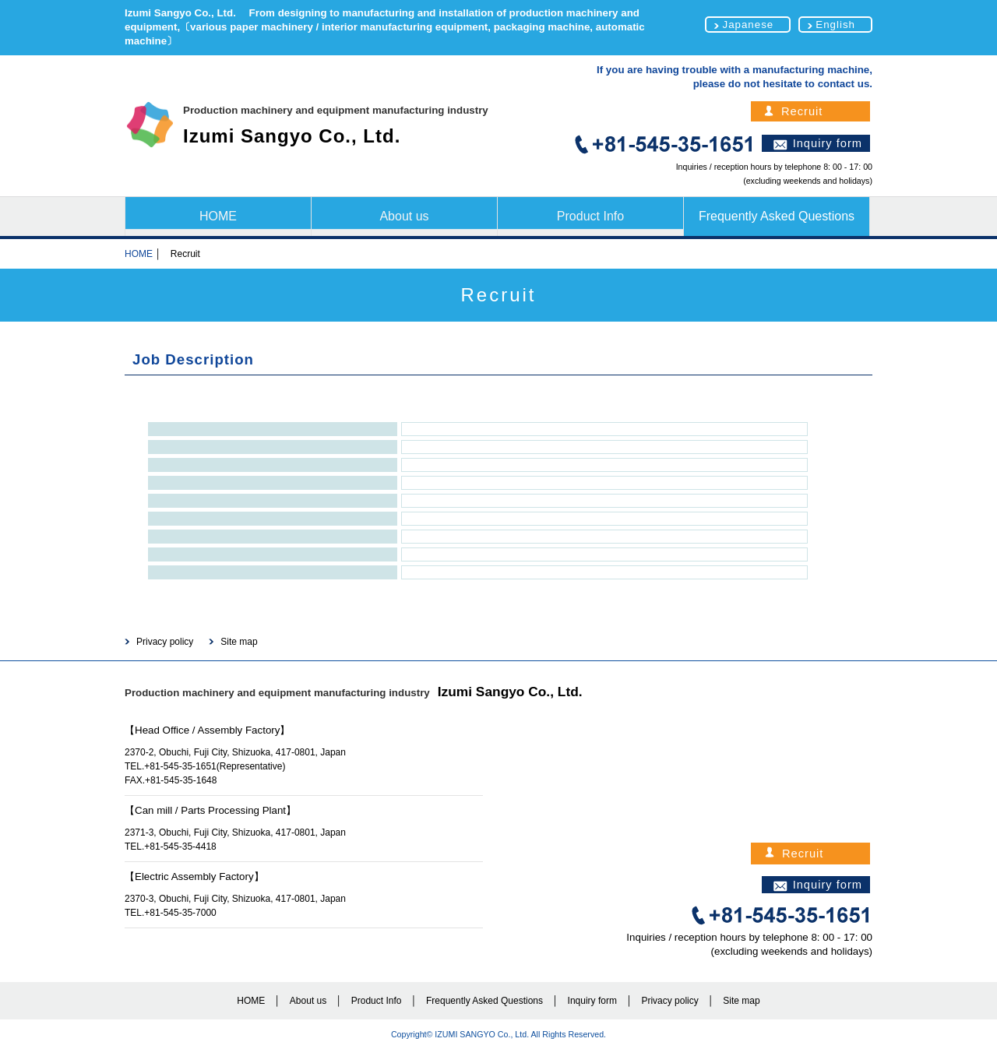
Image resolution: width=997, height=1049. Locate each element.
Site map (238, 641)
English (835, 24)
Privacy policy (164, 641)
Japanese (747, 24)
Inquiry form (827, 143)
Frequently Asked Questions (776, 216)
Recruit (802, 111)
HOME (218, 216)
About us (403, 216)
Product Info (590, 216)
